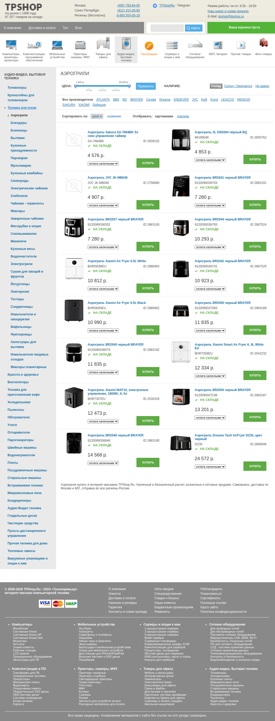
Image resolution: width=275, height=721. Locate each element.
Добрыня (99, 105)
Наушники (85, 637)
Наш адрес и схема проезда (228, 11)
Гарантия (115, 607)
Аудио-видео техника (224, 700)
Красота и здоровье (223, 704)
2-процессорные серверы (161, 631)
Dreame (165, 99)
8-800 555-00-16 (128, 15)
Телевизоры (218, 672)
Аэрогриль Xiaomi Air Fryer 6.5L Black (117, 303)
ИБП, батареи (218, 46)
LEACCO (227, 99)
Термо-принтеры (90, 682)
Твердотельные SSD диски (31, 691)
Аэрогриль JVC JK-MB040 (108, 177)
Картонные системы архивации (165, 694)
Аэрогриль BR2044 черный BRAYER (222, 219)
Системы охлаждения (27, 697)
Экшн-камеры (88, 644)
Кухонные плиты (221, 679)
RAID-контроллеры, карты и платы (168, 656)
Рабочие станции (24, 650)
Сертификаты (210, 598)
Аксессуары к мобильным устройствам (104, 647)
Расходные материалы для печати (102, 704)
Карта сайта (209, 607)
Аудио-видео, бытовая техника (233, 669)
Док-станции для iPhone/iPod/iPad (101, 653)
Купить (148, 163)
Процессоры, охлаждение (162, 650)
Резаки (83, 697)
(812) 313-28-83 (128, 10)
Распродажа (149, 46)
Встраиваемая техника (225, 691)
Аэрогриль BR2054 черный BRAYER (222, 390)
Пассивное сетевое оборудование (233, 634)
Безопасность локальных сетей (231, 640)
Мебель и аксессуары (159, 672)
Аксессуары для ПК (26, 659)
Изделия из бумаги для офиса (165, 697)
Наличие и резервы (123, 603)
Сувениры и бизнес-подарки (163, 700)
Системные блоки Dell (28, 637)
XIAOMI (84, 105)
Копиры (84, 691)
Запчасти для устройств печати (100, 700)
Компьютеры (22, 624)
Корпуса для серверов (159, 659)
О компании (117, 589)
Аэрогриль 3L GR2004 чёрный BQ (221, 132)
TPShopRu (167, 5)
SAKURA (68, 105)
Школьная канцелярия (159, 704)
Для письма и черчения (160, 691)
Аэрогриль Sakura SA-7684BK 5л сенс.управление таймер (113, 134)
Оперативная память (27, 688)
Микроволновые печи (224, 682)
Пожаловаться (211, 594)
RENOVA (243, 99)
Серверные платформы (160, 640)
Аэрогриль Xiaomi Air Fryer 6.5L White (117, 261)
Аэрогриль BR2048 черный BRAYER (116, 435)
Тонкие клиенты (23, 647)
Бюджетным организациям (173, 607)
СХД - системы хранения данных (232, 647)
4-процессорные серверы (161, 634)
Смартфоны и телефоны (95, 634)
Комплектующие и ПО (29, 669)
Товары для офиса (103, 47)
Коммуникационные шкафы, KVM (167, 644)
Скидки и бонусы (166, 598)
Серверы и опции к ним (162, 624)
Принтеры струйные (92, 675)
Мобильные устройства (57, 47)
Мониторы (20, 640)
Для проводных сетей (224, 628)
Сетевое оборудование (195, 47)
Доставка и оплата (122, 598)
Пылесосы (217, 697)
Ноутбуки (85, 628)
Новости (115, 594)
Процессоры (21, 679)
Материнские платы (26, 682)
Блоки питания (23, 700)
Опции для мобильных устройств (101, 650)
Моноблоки (20, 628)
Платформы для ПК (26, 672)
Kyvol (214, 99)
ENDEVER (181, 99)
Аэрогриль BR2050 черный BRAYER (222, 303)
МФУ (82, 688)
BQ (125, 99)
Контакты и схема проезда (128, 612)
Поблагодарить (211, 589)
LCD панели (21, 653)
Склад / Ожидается (238, 86)
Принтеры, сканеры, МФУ (97, 669)
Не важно (262, 86)
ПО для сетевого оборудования (231, 644)
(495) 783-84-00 (128, 5)
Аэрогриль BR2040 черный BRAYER (116, 344)
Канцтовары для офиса (160, 685)
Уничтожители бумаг (158, 682)
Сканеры (85, 694)
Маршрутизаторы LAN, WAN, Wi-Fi (233, 637)
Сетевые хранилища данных (229, 650)
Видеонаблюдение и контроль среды (235, 659)
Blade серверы (154, 637)
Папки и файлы (155, 688)
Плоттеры (85, 685)
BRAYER (136, 99)
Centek (151, 99)
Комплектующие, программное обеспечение (34, 49)
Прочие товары (241, 46)
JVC (195, 99)
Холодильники (219, 675)
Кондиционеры (220, 694)
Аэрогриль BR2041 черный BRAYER (222, 177)
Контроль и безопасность (227, 656)
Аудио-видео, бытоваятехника (126, 49)
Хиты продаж (164, 589)
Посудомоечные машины (227, 685)
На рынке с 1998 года (20, 13)
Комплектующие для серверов (165, 647)
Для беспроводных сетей (227, 631)
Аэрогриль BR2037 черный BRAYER (116, 219)
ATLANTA (103, 99)
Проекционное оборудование (32, 656)
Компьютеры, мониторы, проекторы (11, 49)
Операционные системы (29, 675)
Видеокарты (21, 685)
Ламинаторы (153, 679)
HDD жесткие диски (26, 694)
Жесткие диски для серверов (164, 653)
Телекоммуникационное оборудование (236, 653)
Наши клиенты (165, 603)
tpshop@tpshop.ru (231, 16)
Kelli (204, 99)
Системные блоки (25, 631)
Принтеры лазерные (92, 672)
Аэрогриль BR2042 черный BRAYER (222, 261)
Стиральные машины (224, 688)
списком (183, 116)
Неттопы (19, 644)
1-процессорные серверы (161, 628)
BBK (116, 99)
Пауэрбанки (86, 659)
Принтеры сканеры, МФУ (80, 47)
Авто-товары (263, 46)
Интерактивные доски (159, 675)
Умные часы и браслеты (95, 640)
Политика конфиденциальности (223, 612)
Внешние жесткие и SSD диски (99, 656)
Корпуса (18, 704)
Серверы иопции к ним (172, 47)
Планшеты (86, 631)
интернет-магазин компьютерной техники (37, 593)
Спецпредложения (168, 594)
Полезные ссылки (213, 603)
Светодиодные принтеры (95, 679)
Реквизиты (162, 612)
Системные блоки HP (27, 634)
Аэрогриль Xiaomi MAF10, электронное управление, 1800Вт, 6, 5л (118, 391)
